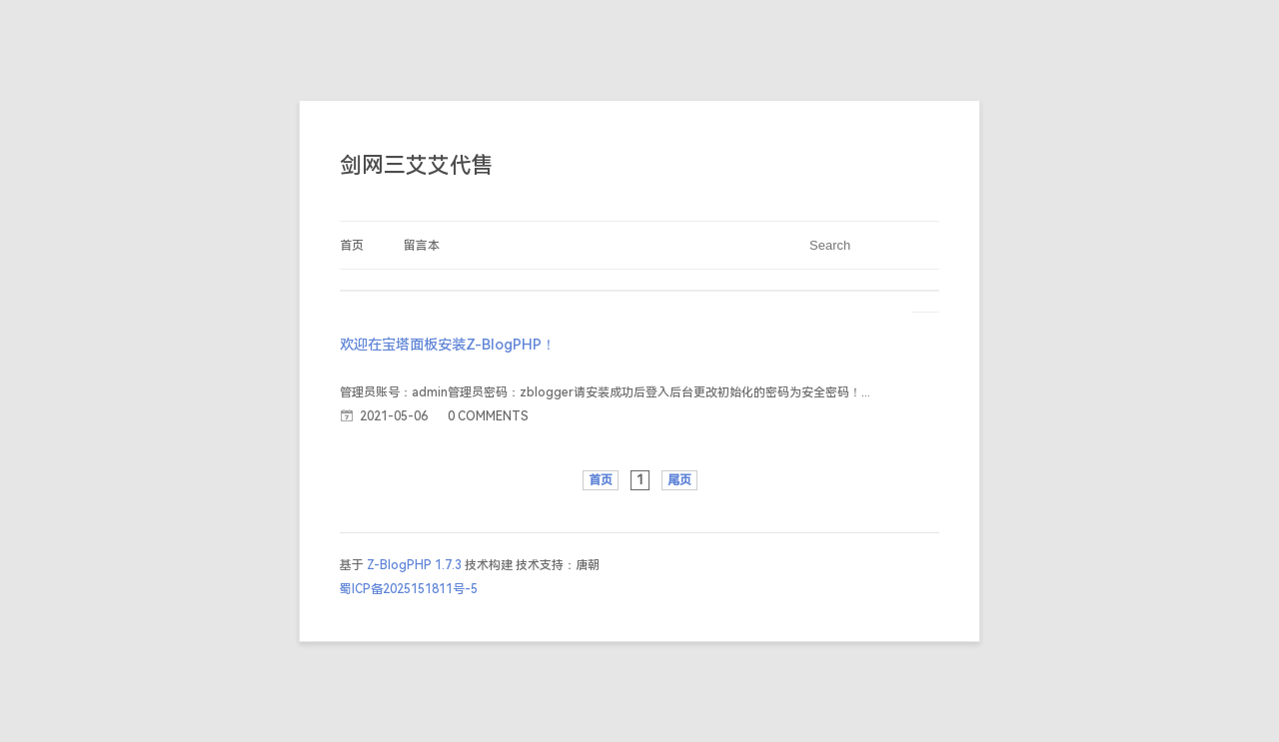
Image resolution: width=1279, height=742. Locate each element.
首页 (352, 246)
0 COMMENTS (488, 416)
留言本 (422, 246)
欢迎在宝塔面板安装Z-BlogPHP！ (448, 345)
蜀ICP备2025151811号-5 (409, 589)
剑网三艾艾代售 (417, 165)
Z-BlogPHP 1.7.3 (414, 565)
